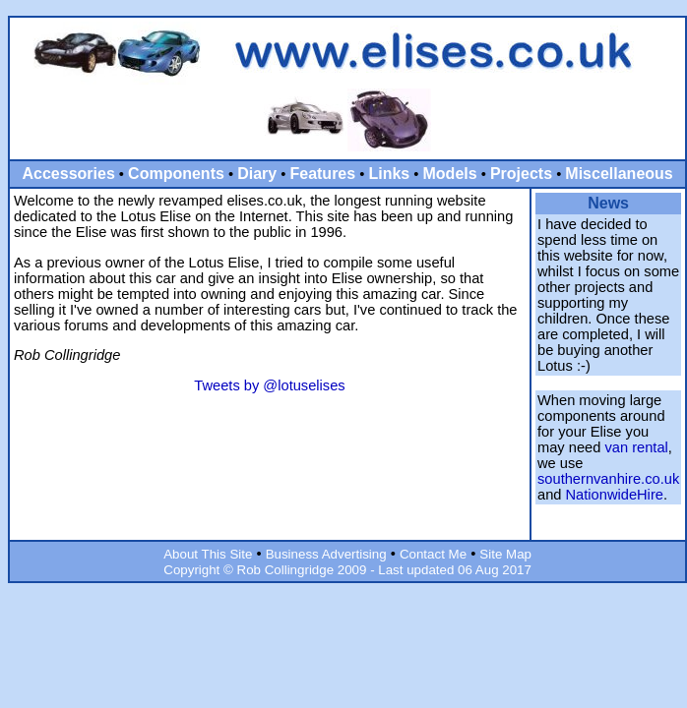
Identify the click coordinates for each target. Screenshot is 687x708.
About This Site (207, 554)
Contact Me (433, 554)
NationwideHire (614, 494)
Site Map (505, 554)
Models (450, 173)
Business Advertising (326, 554)
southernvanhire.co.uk (608, 479)
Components (176, 173)
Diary (257, 173)
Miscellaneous (618, 173)
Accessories (69, 173)
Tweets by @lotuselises (269, 385)
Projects (521, 173)
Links (388, 173)
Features (322, 173)
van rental (635, 447)
